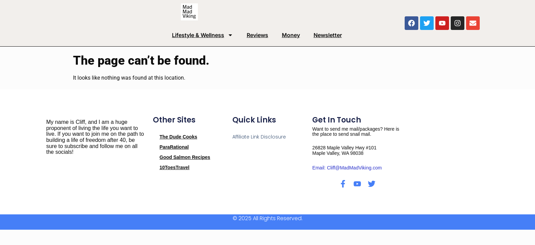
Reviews (257, 35)
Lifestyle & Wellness (202, 35)
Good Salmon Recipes (185, 157)
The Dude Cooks (178, 137)
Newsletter (328, 35)
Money (291, 35)
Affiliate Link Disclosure (259, 136)
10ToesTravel (175, 167)
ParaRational (174, 147)
